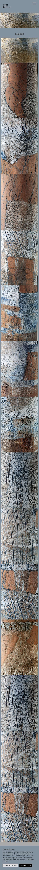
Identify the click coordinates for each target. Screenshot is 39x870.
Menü (34, 3)
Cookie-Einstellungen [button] (10, 865)
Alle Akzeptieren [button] (26, 865)
